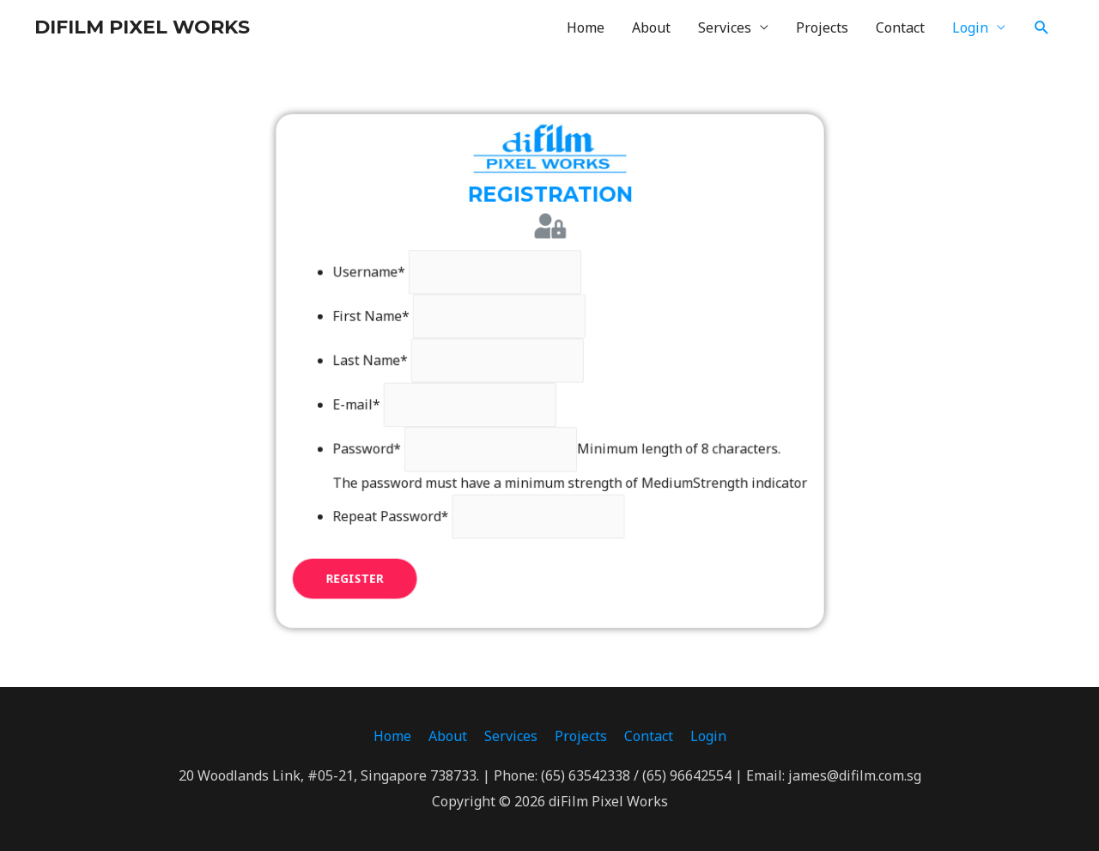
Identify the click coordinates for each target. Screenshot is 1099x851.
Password (375, 444)
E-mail (365, 402)
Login (970, 27)
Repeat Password (398, 508)
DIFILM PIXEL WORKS (142, 27)
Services (724, 27)
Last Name (379, 360)
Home (585, 27)
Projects (822, 27)
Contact (900, 27)
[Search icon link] (1042, 28)
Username (377, 276)
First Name (379, 318)
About (651, 27)
